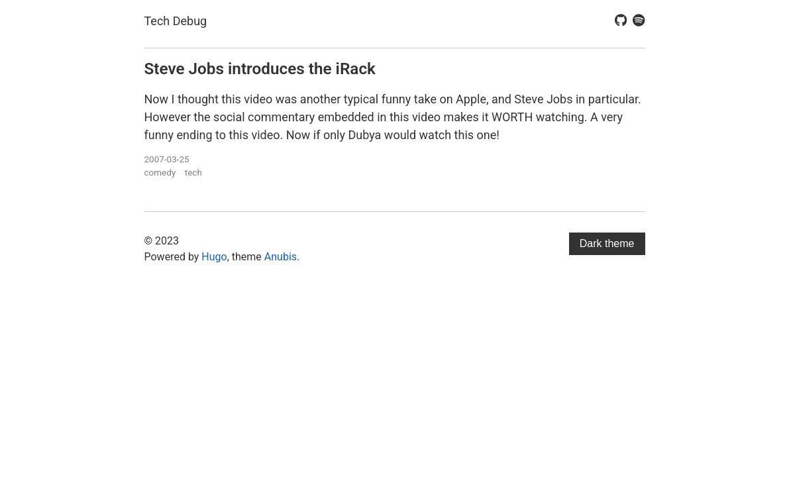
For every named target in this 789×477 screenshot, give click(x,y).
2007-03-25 (166, 159)
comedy (160, 172)
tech (193, 172)
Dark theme (607, 243)
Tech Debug (175, 21)
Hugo (214, 256)
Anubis (280, 256)
